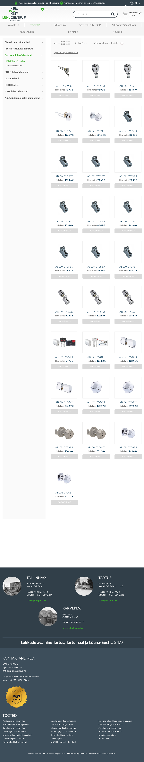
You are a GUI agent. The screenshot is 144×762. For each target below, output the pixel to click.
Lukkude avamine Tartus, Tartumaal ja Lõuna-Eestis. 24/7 (72, 643)
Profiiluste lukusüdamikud (19, 49)
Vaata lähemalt (64, 100)
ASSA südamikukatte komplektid (22, 98)
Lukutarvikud (12, 78)
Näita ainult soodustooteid (105, 43)
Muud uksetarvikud (107, 735)
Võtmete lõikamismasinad (110, 732)
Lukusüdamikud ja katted (62, 725)
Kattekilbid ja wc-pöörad (62, 735)
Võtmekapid (103, 739)
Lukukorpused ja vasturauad (63, 721)
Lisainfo (73, 32)
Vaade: (57, 43)
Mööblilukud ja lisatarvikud (63, 742)
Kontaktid (27, 32)
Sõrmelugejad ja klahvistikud (64, 732)
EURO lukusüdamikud (17, 72)
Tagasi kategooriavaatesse (66, 53)
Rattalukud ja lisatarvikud (14, 728)
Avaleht (13, 25)
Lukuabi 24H (59, 25)
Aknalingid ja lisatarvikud (109, 728)
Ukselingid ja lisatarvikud (14, 732)
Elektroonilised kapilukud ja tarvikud (115, 721)
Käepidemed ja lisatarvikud (110, 725)
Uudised (118, 32)
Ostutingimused (90, 25)
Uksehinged (56, 739)
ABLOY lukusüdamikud (15, 61)
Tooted (35, 25)
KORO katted (12, 85)
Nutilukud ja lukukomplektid (16, 725)
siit (114, 754)
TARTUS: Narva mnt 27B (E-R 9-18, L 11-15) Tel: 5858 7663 (84, 3)
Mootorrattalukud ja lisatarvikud (17, 735)
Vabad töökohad (124, 25)
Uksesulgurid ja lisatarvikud (63, 728)
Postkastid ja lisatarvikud (14, 721)
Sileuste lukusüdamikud (17, 42)
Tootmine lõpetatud (14, 66)
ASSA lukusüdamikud (16, 91)
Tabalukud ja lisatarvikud (14, 739)
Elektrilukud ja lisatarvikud (15, 742)
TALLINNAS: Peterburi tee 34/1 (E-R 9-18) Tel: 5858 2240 (39, 3)
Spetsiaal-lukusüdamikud (18, 55)
